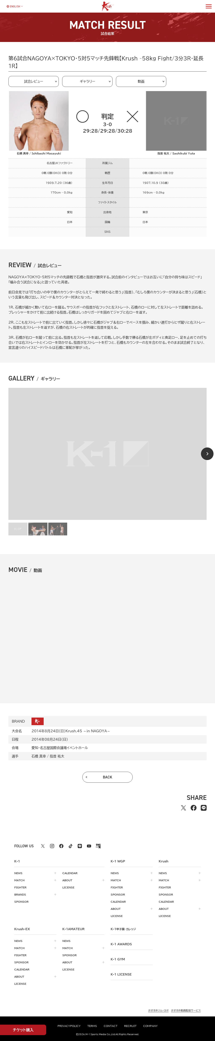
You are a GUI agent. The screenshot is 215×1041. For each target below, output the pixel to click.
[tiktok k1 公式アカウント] (70, 846)
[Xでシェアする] (183, 808)
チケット (23, 1030)
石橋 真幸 (38, 756)
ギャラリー (87, 81)
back (107, 777)
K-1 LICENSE (121, 974)
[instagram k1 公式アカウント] (52, 846)
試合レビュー (33, 81)
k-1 (123, 929)
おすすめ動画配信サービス (186, 1010)
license (68, 887)
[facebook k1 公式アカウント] (61, 846)
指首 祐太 (57, 756)
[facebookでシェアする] (194, 808)
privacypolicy (69, 1026)
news (18, 873)
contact (110, 1026)
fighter (20, 887)
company (150, 1026)
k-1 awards (121, 944)
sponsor (21, 901)
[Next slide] (207, 453)
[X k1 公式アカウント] (43, 846)
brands (20, 894)
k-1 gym (118, 959)
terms (92, 1026)
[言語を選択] (13, 6)
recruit (130, 1026)
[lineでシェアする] (204, 808)
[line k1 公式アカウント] (80, 846)
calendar (69, 873)
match (19, 880)
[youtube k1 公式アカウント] (89, 846)
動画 (141, 81)
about (67, 880)
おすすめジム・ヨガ (158, 1010)
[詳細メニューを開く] (208, 6)
